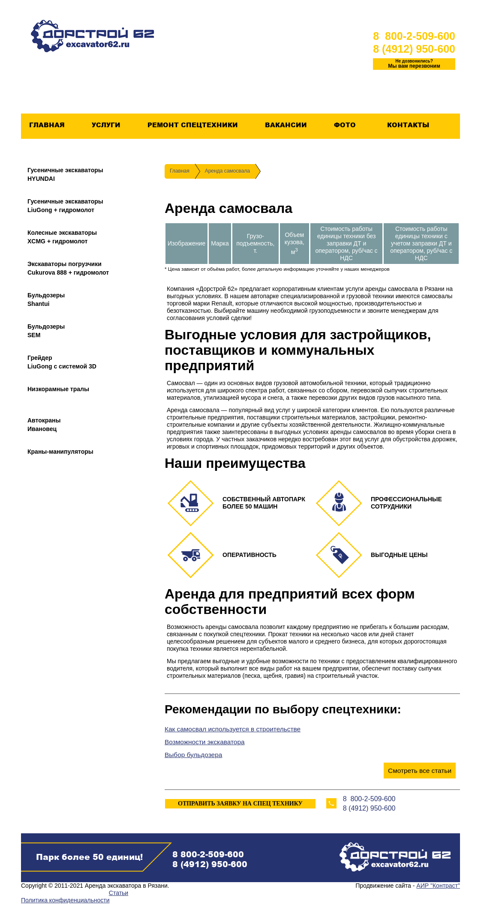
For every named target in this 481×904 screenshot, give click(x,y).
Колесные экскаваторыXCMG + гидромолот (62, 237)
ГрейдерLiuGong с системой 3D (61, 362)
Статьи (118, 892)
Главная (46, 125)
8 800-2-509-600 (414, 36)
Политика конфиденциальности (65, 900)
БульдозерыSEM (46, 330)
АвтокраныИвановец (44, 424)
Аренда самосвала (227, 171)
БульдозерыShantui (46, 299)
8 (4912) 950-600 (414, 49)
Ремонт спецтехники (192, 125)
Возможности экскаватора (205, 741)
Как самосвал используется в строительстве (233, 729)
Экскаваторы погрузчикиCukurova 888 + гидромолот (68, 268)
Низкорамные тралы (58, 389)
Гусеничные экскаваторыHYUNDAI (65, 174)
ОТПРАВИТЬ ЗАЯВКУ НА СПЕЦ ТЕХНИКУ (240, 803)
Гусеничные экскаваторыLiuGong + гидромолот (65, 205)
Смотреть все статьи (419, 770)
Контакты (408, 125)
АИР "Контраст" (438, 885)
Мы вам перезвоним (414, 64)
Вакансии (286, 125)
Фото (345, 125)
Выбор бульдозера (193, 754)
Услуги (106, 125)
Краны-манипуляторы (60, 451)
